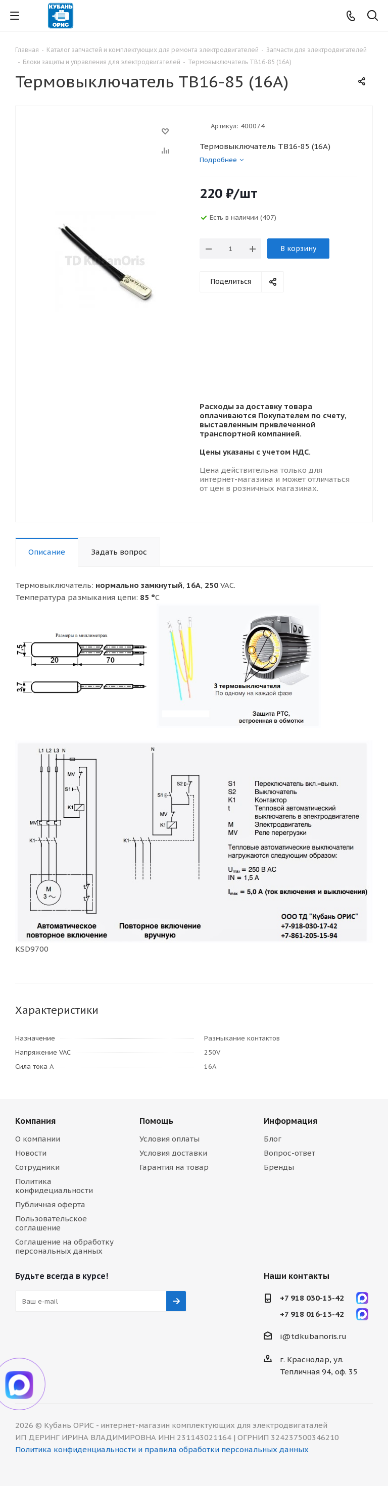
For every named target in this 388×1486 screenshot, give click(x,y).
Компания (35, 1121)
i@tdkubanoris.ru (313, 1336)
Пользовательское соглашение (51, 1223)
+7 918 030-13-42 (312, 1298)
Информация (290, 1121)
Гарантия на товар (174, 1167)
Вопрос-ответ (289, 1153)
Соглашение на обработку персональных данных (64, 1246)
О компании (37, 1139)
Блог (272, 1139)
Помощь (156, 1121)
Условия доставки (173, 1153)
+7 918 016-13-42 (312, 1314)
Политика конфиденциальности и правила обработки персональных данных (162, 1449)
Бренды (279, 1167)
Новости (30, 1153)
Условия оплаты (169, 1139)
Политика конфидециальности (54, 1185)
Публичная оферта (50, 1204)
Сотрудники (37, 1167)
